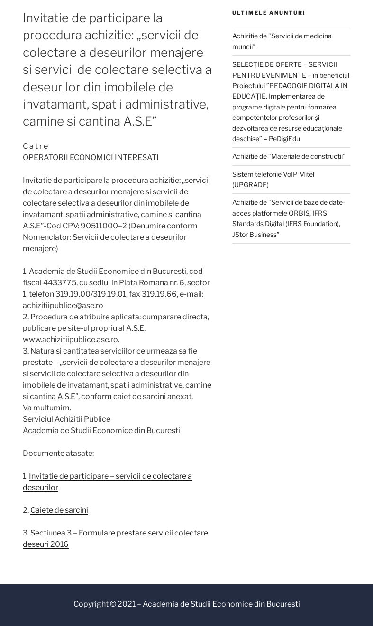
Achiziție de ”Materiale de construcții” (289, 156)
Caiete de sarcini (59, 510)
